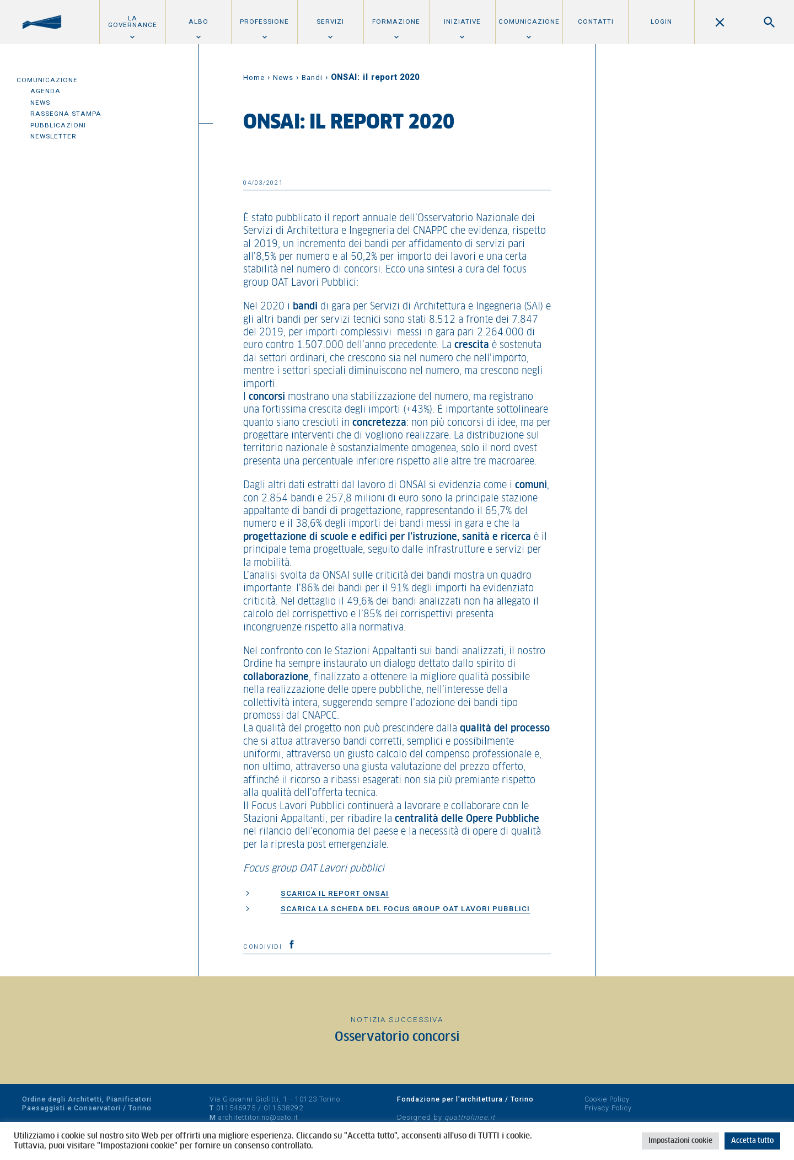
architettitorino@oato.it (258, 1117)
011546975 (236, 1108)
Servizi (330, 21)
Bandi (312, 77)
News (40, 102)
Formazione (396, 21)
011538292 (283, 1108)
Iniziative (462, 21)
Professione (264, 21)
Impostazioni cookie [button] (680, 1141)
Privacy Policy (608, 1108)
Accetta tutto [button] (752, 1141)
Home (254, 77)
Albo (198, 21)
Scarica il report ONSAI (335, 893)
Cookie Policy (607, 1099)
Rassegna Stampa (65, 113)
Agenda (45, 91)
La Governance (132, 21)
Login (661, 21)
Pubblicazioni (58, 125)
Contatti (596, 21)
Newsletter (53, 136)
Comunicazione (529, 21)
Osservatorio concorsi (397, 1037)
